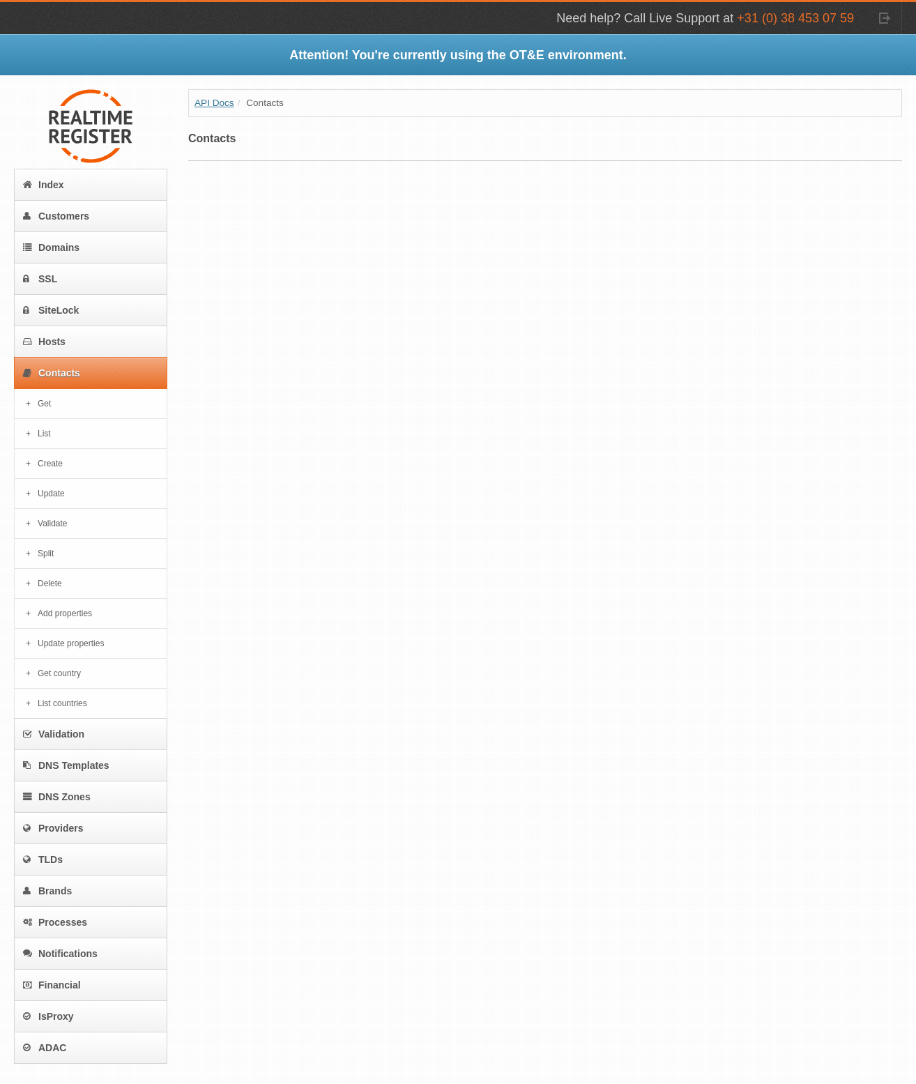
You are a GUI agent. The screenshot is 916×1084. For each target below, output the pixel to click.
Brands (47, 890)
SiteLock (51, 310)
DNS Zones (57, 796)
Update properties (71, 643)
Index (43, 184)
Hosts (44, 341)
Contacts (51, 373)
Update (51, 493)
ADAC (44, 1047)
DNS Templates (66, 765)
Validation (53, 734)
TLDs (43, 859)
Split (46, 553)
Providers (53, 828)
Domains (51, 247)
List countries (62, 703)
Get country (59, 673)
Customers (56, 216)
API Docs (214, 103)
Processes (55, 922)
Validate (52, 523)
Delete (50, 583)
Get (44, 404)
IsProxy (48, 1016)
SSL (40, 278)
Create (50, 463)
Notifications (60, 953)
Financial (52, 985)
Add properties (65, 613)
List (44, 433)
